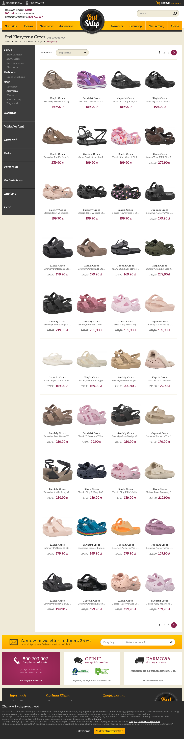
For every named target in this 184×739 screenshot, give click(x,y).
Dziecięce (46, 26)
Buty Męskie (13, 58)
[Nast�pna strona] (174, 52)
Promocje (135, 26)
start (9, 41)
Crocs (31, 41)
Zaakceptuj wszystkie (109, 731)
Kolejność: (46, 52)
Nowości (117, 26)
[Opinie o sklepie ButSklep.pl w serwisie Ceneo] (102, 671)
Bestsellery (156, 26)
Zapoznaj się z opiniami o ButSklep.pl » (92, 681)
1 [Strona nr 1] (159, 52)
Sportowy (11, 86)
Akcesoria (66, 26)
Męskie (28, 26)
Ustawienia (82, 731)
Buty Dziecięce (15, 63)
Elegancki (12, 103)
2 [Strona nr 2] (164, 52)
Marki (175, 26)
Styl (42, 41)
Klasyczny (12, 90)
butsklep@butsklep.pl (31, 681)
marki (20, 41)
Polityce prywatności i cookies (144, 721)
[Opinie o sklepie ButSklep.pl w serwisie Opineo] (81, 671)
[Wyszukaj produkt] (175, 13)
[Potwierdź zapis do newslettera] (171, 642)
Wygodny (12, 95)
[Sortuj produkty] (72, 52)
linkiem (98, 719)
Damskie (11, 26)
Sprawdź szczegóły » (153, 681)
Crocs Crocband (15, 77)
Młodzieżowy (14, 99)
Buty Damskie (14, 54)
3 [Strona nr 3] (168, 52)
